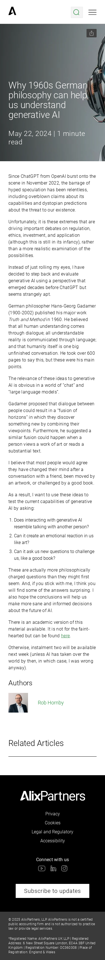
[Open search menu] (77, 12)
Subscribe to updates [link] (52, 891)
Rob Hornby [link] (36, 703)
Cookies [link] (52, 822)
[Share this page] (91, 33)
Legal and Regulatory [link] (52, 831)
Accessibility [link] (52, 840)
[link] (12, 12)
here (65, 635)
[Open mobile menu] (92, 12)
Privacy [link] (52, 813)
